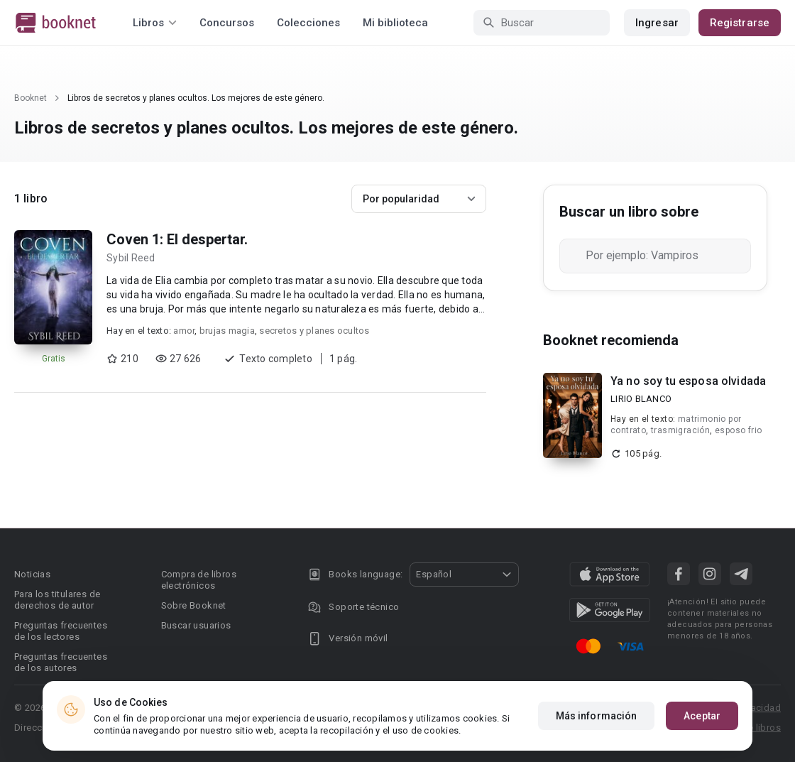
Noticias (32, 574)
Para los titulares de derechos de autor (57, 600)
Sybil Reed (130, 257)
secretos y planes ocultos (314, 330)
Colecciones (308, 22)
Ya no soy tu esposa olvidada (688, 381)
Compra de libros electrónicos (198, 580)
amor (183, 330)
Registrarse (739, 22)
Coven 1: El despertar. (177, 239)
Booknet (30, 98)
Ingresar (657, 22)
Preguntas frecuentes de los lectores (60, 631)
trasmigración (680, 430)
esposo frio (738, 430)
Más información (596, 716)
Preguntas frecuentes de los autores (60, 662)
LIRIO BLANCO (640, 398)
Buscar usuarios (196, 625)
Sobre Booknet (193, 605)
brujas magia (227, 330)
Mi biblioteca (395, 22)
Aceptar (702, 716)
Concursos (226, 22)
